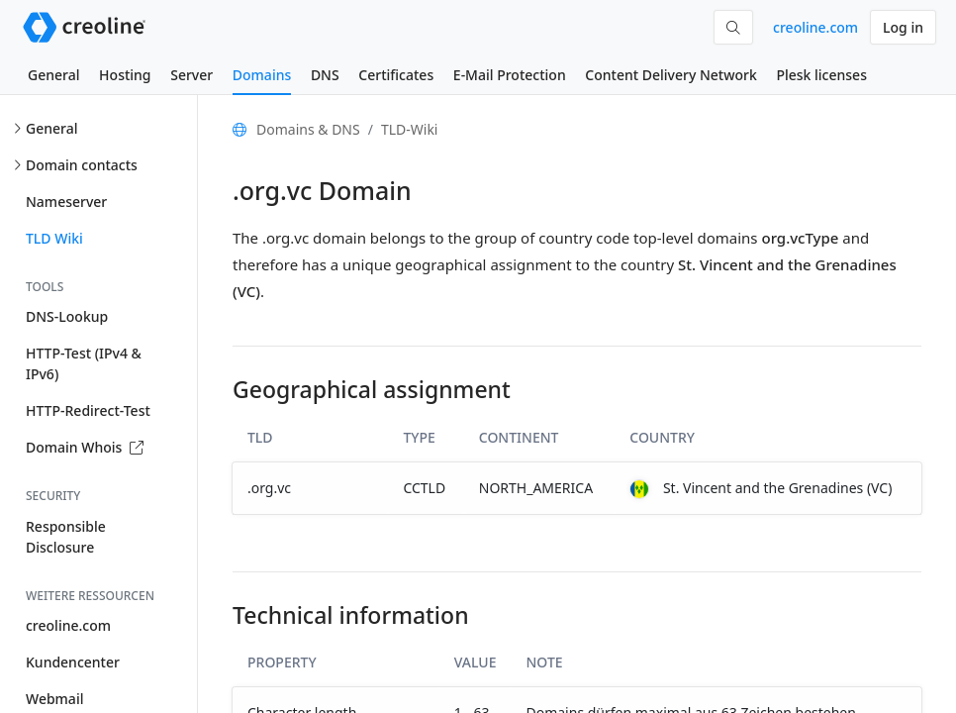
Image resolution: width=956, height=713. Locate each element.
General (53, 74)
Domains (262, 74)
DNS (325, 74)
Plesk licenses (821, 74)
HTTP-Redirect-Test (88, 410)
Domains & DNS (308, 129)
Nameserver (66, 201)
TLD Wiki (54, 238)
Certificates (395, 74)
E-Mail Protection (509, 74)
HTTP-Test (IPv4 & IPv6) (84, 363)
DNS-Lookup (67, 316)
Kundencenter (73, 662)
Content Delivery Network (670, 74)
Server (191, 74)
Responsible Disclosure (66, 537)
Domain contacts (82, 164)
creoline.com (815, 27)
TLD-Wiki (409, 129)
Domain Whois (84, 447)
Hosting (124, 74)
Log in (903, 27)
